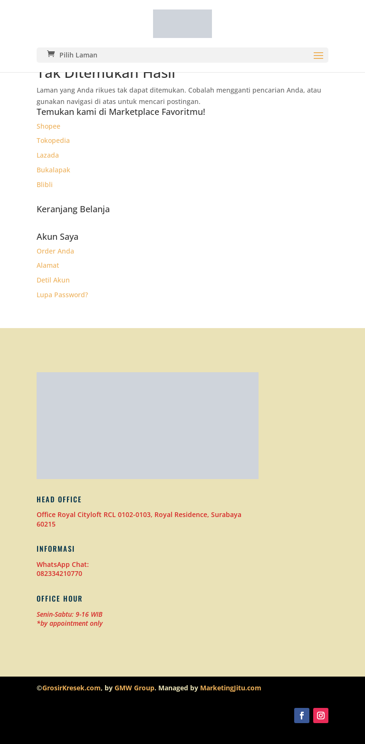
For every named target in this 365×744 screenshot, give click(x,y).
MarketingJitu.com (230, 687)
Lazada (48, 155)
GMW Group (134, 687)
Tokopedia (53, 140)
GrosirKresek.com (71, 687)
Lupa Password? (62, 294)
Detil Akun (53, 279)
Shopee (48, 126)
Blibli (45, 184)
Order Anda (55, 250)
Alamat (48, 265)
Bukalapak (53, 169)
